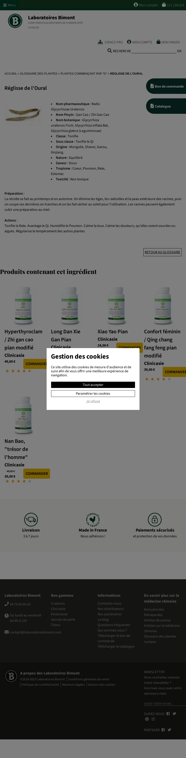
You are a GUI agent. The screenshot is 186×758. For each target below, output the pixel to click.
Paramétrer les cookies (93, 393)
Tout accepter (93, 384)
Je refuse (93, 401)
